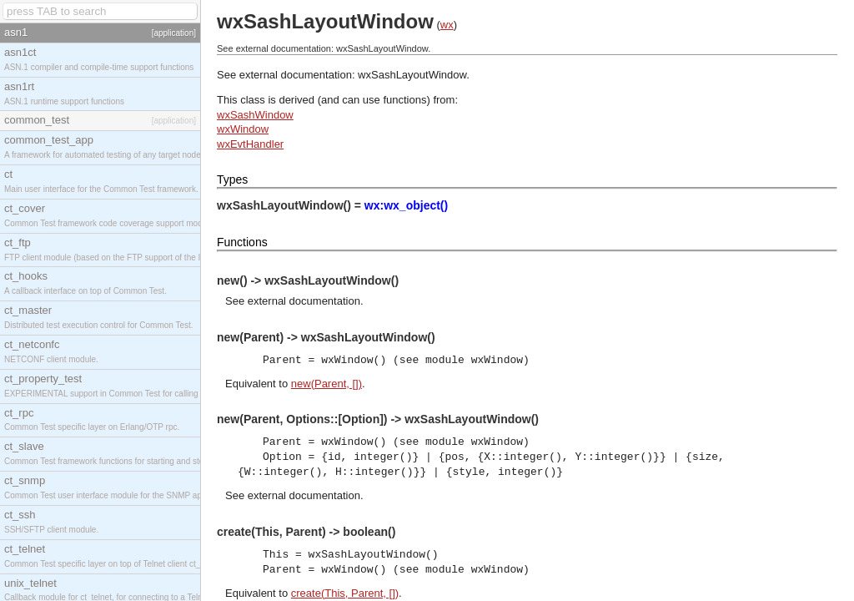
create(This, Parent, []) (345, 593)
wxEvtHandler (250, 144)
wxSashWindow (255, 115)
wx (447, 24)
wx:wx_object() (406, 205)
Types (232, 179)
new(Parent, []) (326, 383)
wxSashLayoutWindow (412, 74)
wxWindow (243, 129)
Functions (242, 242)
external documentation (304, 301)
